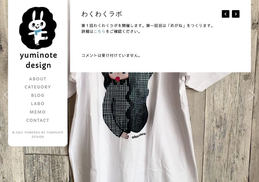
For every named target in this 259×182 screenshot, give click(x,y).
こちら (100, 31)
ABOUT (38, 78)
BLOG (38, 95)
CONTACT (37, 120)
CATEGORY (38, 86)
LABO (38, 103)
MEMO (38, 112)
